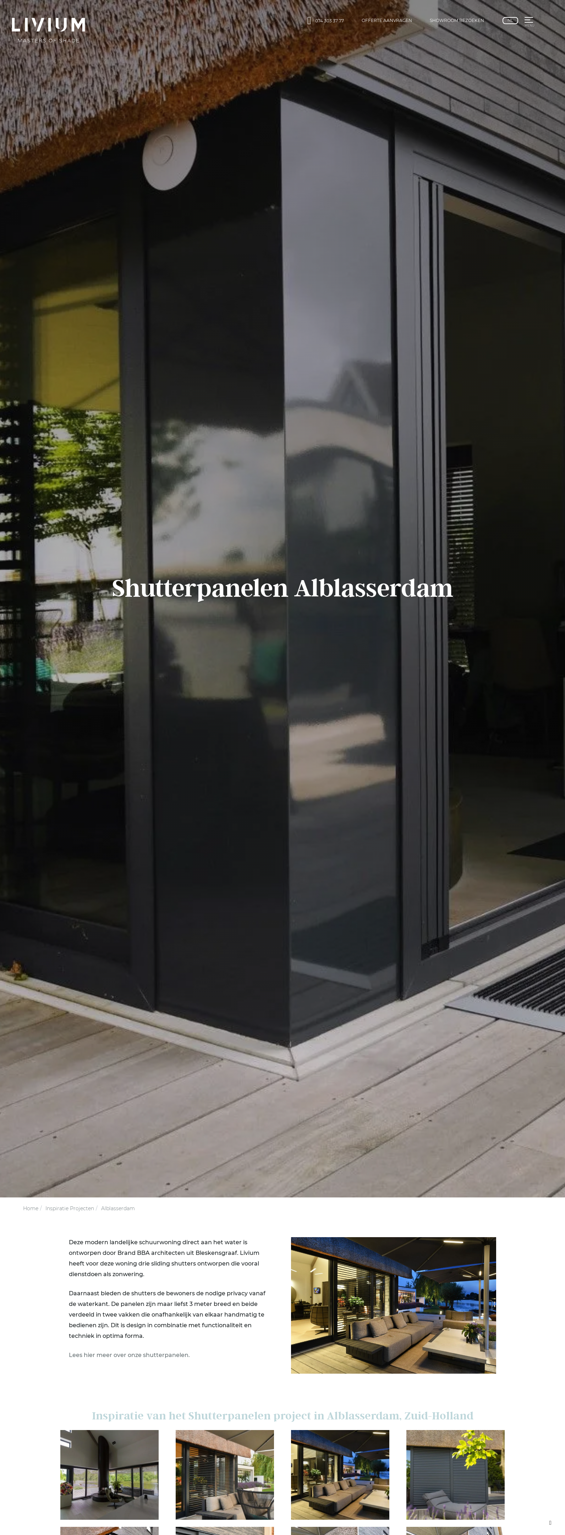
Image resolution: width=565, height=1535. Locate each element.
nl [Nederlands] (510, 20)
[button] (528, 20)
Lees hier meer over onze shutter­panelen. (129, 1355)
